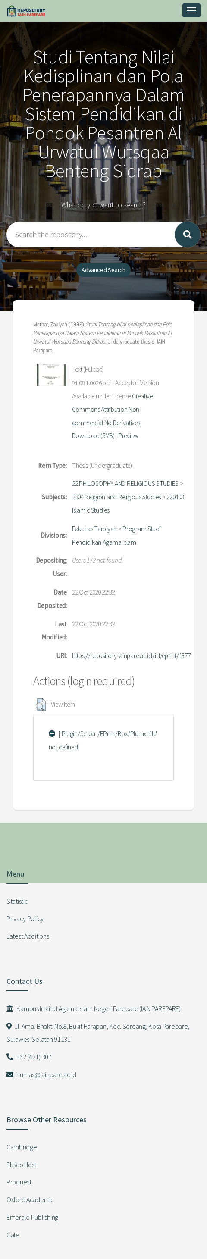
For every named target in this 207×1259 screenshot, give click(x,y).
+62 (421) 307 (29, 1056)
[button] (41, 704)
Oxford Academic (30, 1199)
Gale (12, 1235)
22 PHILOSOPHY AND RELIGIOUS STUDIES (125, 483)
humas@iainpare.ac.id (41, 1074)
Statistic (17, 901)
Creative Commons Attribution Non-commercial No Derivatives (112, 409)
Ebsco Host (21, 1164)
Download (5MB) (93, 436)
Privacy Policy (25, 918)
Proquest (18, 1182)
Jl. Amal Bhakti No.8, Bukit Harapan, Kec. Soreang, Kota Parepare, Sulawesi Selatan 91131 (97, 1033)
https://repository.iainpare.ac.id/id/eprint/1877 (131, 655)
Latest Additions (27, 936)
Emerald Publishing (32, 1217)
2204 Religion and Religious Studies (116, 497)
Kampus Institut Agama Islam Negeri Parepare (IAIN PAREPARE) (93, 1008)
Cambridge (21, 1147)
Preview (128, 436)
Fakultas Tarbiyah (94, 529)
